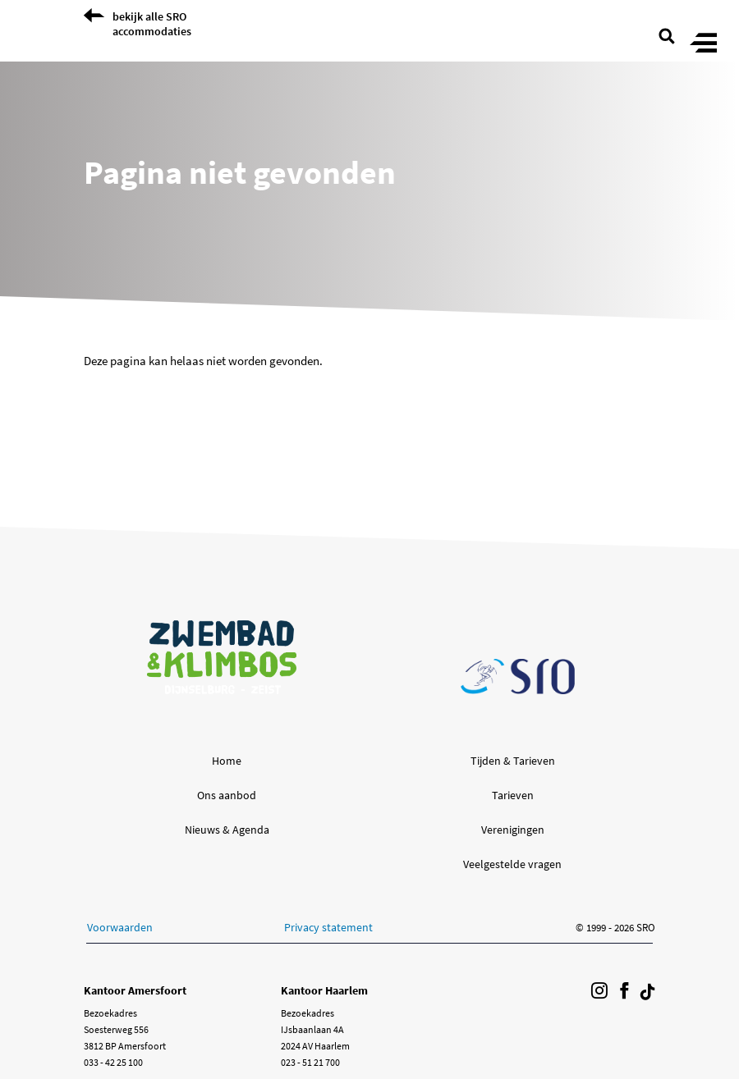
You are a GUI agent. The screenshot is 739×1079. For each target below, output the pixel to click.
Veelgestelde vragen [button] (512, 864)
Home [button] (226, 760)
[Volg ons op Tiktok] (647, 991)
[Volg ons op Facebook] (624, 991)
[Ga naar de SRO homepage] (518, 676)
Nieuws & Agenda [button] (227, 829)
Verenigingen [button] (512, 829)
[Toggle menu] (703, 44)
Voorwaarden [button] (120, 927)
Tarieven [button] (513, 795)
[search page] (667, 34)
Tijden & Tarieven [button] (512, 760)
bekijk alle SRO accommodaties (151, 24)
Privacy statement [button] (328, 927)
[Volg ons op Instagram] (599, 991)
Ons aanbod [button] (226, 795)
